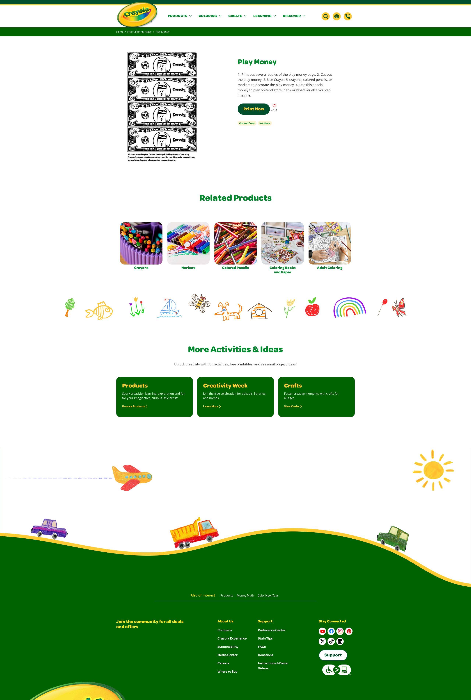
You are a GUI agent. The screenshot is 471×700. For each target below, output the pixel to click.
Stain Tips (265, 638)
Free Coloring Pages (139, 31)
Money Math (245, 595)
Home (119, 31)
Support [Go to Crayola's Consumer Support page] (333, 655)
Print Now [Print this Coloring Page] (253, 109)
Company (224, 630)
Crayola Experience (232, 638)
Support (265, 622)
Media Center (227, 655)
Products (226, 595)
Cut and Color (247, 123)
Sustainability (227, 646)
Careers (223, 663)
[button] (180, 16)
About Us (225, 622)
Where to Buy (227, 671)
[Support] (348, 16)
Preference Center (272, 630)
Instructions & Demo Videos (273, 665)
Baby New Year (268, 595)
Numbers (264, 123)
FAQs (262, 646)
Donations (265, 655)
